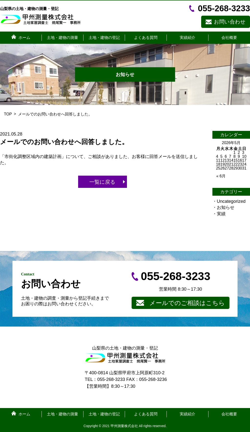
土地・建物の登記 (104, 38)
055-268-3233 (224, 8)
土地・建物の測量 (62, 38)
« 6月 (221, 176)
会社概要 (229, 38)
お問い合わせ (230, 21)
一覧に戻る (102, 182)
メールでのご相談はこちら (187, 302)
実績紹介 (187, 38)
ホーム (24, 38)
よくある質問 (145, 38)
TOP (8, 114)
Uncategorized (231, 201)
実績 (221, 213)
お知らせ (225, 207)
